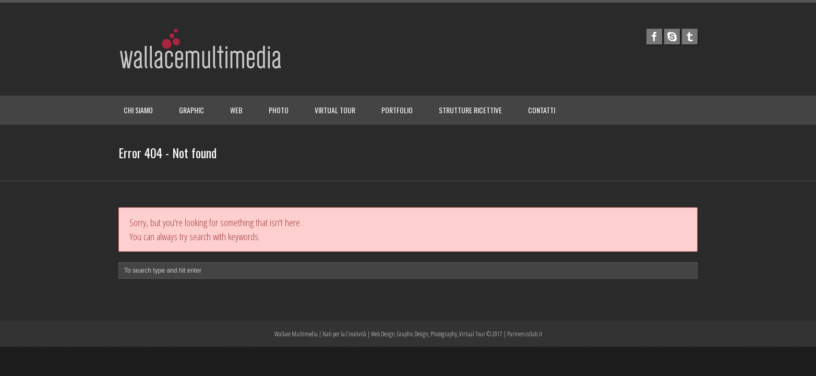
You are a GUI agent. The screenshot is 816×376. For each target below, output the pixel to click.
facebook (654, 36)
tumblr (690, 36)
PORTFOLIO (397, 109)
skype (672, 36)
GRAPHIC (191, 109)
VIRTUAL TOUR (335, 109)
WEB (236, 109)
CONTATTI (541, 109)
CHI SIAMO (138, 109)
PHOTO (279, 109)
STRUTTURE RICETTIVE (470, 109)
